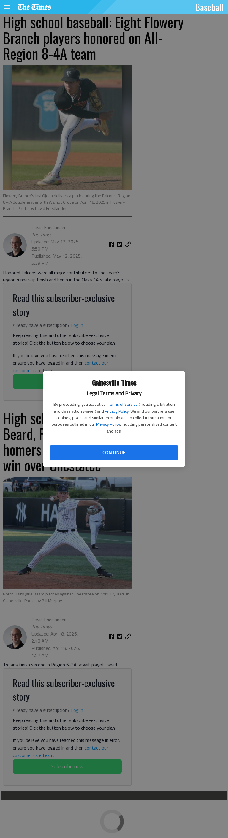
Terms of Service (123, 404)
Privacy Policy (117, 411)
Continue (113, 452)
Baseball (209, 7)
